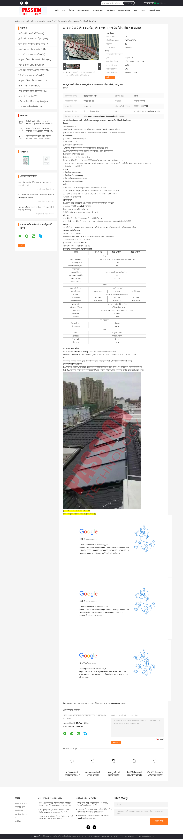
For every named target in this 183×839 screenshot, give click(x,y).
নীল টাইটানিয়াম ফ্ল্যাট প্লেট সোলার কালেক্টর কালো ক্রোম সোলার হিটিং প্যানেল (155, 773)
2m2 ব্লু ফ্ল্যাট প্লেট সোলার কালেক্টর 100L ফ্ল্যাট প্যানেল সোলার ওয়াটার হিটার (113, 773)
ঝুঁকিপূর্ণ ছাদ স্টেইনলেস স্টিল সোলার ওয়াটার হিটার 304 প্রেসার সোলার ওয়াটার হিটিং (55, 811)
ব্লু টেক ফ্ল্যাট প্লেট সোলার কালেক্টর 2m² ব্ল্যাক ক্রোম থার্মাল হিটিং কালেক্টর (72, 773)
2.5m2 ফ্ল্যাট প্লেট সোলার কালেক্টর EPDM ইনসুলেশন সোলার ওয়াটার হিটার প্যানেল (40, 123)
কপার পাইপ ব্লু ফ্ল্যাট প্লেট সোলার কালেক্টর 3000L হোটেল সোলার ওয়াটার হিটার (40, 131)
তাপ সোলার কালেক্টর (27, 86)
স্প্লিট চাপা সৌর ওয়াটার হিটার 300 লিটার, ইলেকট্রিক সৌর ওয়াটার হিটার (93, 804)
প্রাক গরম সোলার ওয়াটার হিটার (31, 70)
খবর (135, 11)
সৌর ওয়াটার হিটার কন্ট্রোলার (30, 91)
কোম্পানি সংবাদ (154, 11)
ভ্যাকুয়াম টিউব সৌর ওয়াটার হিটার (32, 59)
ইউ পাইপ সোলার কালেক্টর (29, 75)
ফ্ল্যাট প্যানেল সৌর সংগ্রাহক (77, 703)
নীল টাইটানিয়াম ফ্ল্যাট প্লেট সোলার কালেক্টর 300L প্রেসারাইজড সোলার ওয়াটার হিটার (134, 773)
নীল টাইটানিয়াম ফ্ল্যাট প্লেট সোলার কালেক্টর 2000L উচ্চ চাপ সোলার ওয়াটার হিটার (38, 138)
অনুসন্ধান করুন (128, 3)
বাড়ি (56, 11)
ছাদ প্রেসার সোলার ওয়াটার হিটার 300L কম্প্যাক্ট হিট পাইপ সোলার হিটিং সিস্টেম (56, 817)
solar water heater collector (117, 703)
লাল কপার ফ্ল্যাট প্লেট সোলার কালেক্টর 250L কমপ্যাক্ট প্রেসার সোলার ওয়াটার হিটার (93, 773)
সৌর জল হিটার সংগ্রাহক (96, 703)
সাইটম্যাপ (18, 821)
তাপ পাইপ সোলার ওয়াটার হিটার (31, 44)
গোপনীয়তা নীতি (36, 836)
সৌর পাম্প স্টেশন (25, 96)
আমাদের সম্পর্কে (83, 11)
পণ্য (63, 11)
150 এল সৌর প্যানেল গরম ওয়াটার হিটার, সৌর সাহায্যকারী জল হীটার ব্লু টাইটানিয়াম (95, 810)
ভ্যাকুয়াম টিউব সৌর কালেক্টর (30, 80)
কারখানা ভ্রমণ (98, 11)
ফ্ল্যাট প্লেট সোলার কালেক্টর (35, 21)
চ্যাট (107, 77)
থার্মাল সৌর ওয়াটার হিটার (29, 33)
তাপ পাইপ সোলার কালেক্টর (29, 54)
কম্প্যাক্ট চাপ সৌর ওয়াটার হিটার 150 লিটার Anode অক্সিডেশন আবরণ (93, 817)
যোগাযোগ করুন (124, 11)
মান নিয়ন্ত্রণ (111, 11)
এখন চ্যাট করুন (148, 3)
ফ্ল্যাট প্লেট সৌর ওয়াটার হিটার (30, 38)
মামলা (143, 11)
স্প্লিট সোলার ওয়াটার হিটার (29, 65)
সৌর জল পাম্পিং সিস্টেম (28, 106)
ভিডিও (71, 11)
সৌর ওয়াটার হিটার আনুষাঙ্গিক (31, 101)
